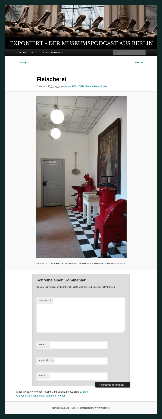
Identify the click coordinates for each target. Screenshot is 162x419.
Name (41, 344)
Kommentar (45, 301)
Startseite (21, 52)
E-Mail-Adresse (46, 360)
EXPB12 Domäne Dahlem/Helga (92, 86)
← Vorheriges (22, 63)
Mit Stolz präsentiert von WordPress (94, 408)
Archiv (34, 52)
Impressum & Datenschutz (53, 52)
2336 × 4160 (70, 86)
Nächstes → (140, 63)
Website (42, 375)
